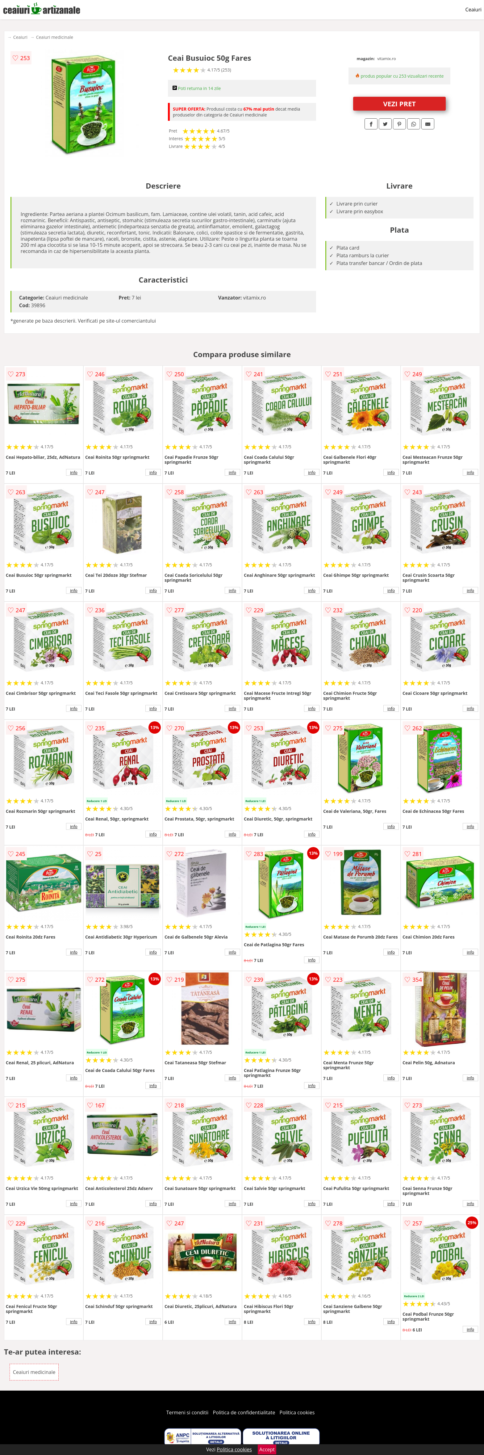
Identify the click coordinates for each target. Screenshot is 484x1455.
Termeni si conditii (187, 1412)
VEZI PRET (399, 103)
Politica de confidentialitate (244, 1412)
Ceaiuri (473, 9)
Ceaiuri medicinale (54, 37)
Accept (267, 1449)
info (73, 472)
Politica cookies (297, 1412)
